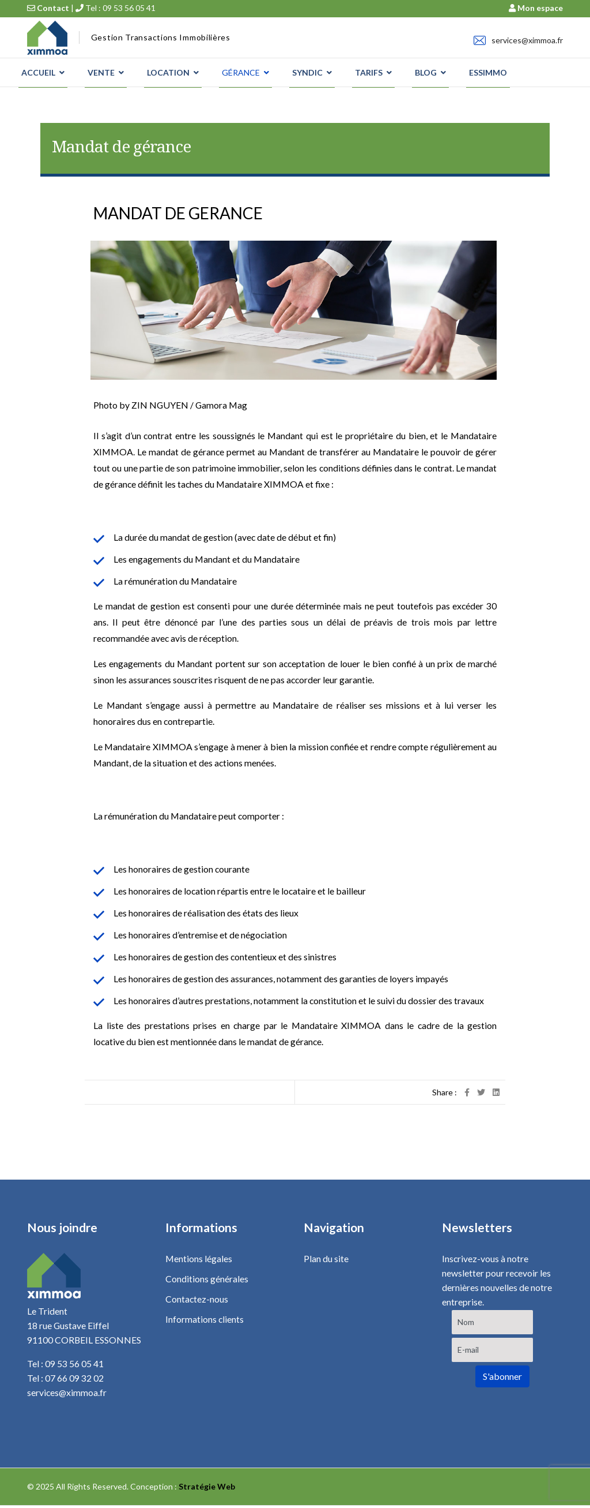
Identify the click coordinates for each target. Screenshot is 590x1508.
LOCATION (168, 72)
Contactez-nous (197, 1299)
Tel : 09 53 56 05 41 (115, 8)
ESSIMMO (488, 72)
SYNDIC (307, 72)
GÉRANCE (241, 72)
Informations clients (204, 1320)
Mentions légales (199, 1258)
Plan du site (326, 1258)
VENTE (101, 72)
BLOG (426, 72)
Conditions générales (206, 1279)
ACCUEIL (38, 72)
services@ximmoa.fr (527, 40)
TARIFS (369, 72)
